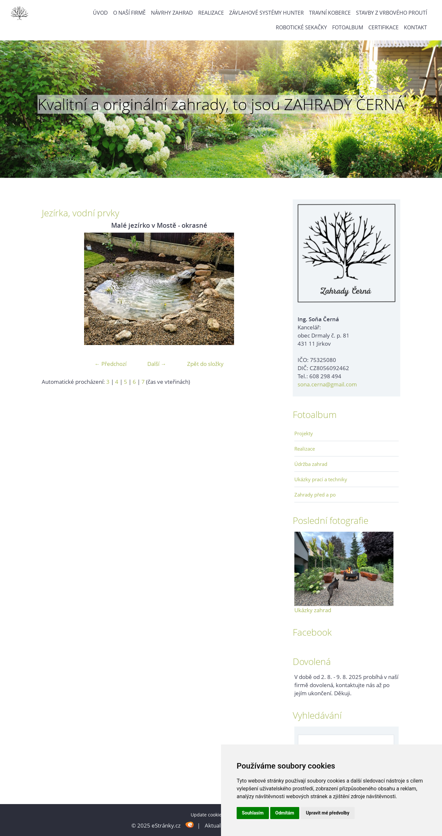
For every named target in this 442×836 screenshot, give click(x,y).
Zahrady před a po (315, 494)
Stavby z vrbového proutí (391, 12)
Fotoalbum (347, 27)
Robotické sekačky (301, 27)
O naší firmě (129, 12)
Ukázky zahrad (312, 610)
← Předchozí (110, 364)
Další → (156, 364)
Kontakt (415, 27)
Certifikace (383, 27)
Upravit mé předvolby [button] (327, 812)
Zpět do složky (205, 364)
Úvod (100, 12)
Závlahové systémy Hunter (266, 12)
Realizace (211, 12)
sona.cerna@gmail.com (327, 384)
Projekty (303, 433)
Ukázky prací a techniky (320, 479)
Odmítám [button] (284, 812)
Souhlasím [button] (253, 812)
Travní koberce (330, 12)
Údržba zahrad (310, 464)
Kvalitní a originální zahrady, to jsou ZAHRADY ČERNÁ (221, 104)
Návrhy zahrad (172, 12)
